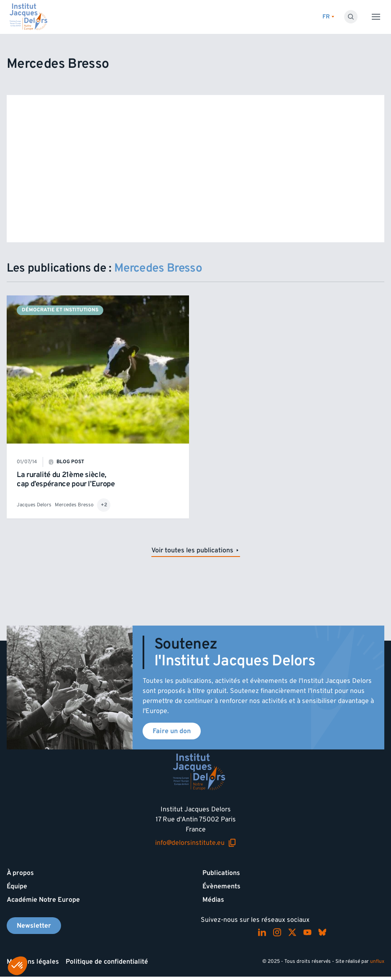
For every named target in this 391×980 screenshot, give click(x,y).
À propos (20, 872)
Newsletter (34, 925)
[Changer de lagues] (328, 17)
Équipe (17, 886)
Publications (221, 872)
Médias (213, 899)
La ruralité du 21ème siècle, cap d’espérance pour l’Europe (66, 479)
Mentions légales (33, 961)
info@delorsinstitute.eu (195, 843)
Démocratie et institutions (60, 309)
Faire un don (172, 731)
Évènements (221, 886)
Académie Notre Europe (43, 899)
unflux (377, 961)
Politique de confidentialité (107, 961)
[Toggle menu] (376, 16)
